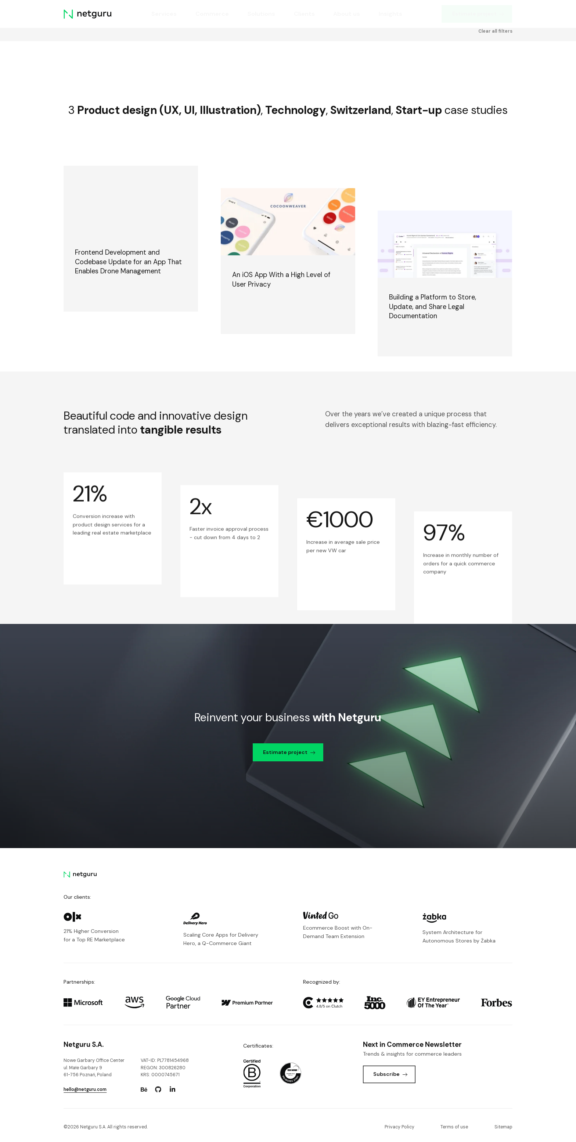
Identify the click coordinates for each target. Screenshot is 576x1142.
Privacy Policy (399, 1127)
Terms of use (454, 1127)
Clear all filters (495, 59)
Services (164, 14)
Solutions (261, 14)
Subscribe (390, 1074)
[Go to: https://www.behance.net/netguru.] (144, 1089)
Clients (304, 14)
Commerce (212, 14)
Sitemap (503, 1127)
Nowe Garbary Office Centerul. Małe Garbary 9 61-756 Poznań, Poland (94, 1067)
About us (347, 14)
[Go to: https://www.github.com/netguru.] (158, 1089)
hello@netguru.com (85, 1089)
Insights (391, 14)
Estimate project (478, 13)
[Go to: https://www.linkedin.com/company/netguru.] (172, 1089)
